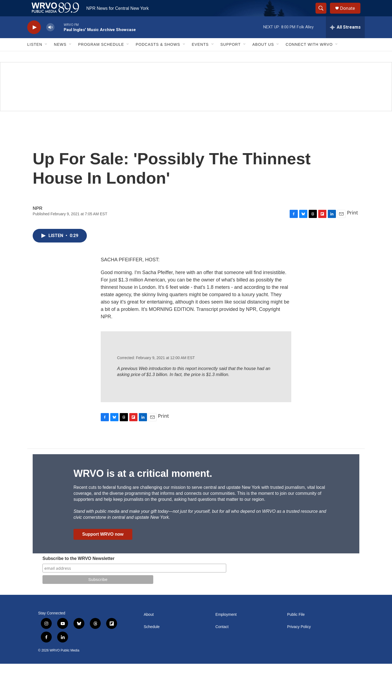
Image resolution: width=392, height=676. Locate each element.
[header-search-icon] (323, 14)
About (149, 627)
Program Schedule (101, 56)
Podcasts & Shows (158, 56)
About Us (263, 56)
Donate (350, 14)
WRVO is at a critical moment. (143, 485)
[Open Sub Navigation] (46, 56)
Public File (296, 627)
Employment (226, 627)
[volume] (50, 40)
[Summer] (196, 99)
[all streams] (345, 39)
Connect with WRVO (309, 56)
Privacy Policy (299, 639)
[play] (34, 40)
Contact (221, 639)
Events (200, 56)
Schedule (152, 639)
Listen (34, 56)
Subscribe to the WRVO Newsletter (78, 570)
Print (352, 225)
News (60, 56)
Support (230, 56)
